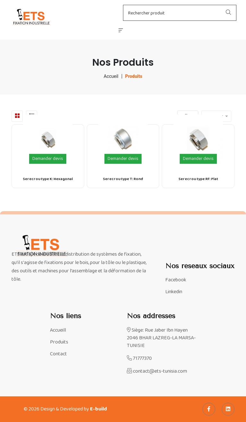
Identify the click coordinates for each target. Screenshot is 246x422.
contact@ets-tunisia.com (157, 371)
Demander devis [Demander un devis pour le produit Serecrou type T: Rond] (123, 159)
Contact (58, 354)
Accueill (58, 330)
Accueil (111, 76)
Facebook (175, 280)
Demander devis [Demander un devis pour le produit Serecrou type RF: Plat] (198, 159)
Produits (59, 342)
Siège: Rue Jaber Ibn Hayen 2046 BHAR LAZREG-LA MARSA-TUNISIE (161, 338)
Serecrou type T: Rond (123, 179)
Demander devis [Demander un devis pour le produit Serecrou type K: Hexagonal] (47, 159)
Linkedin (173, 292)
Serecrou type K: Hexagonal (48, 179)
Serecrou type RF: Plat (198, 179)
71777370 (139, 358)
